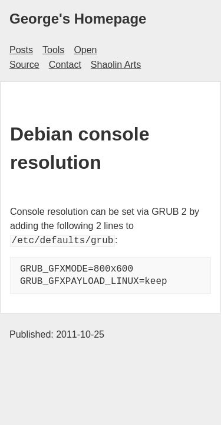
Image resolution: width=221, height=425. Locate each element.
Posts (21, 50)
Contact (65, 65)
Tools (53, 50)
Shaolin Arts (116, 65)
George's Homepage (77, 19)
